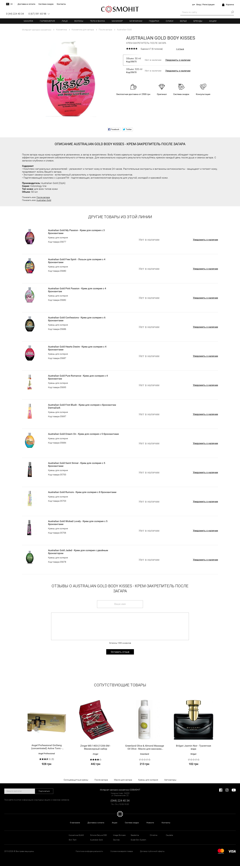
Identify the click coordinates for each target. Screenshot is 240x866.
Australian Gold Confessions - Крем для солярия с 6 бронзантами (76, 319)
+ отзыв (180, 49)
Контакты (166, 823)
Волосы (78, 21)
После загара (43, 197)
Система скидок (132, 823)
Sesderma (135, 835)
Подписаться (44, 791)
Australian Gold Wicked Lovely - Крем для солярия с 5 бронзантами (77, 522)
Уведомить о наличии (177, 59)
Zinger (95, 754)
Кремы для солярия (58, 237)
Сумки (169, 21)
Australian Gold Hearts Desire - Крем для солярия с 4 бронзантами (77, 348)
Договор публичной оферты (152, 851)
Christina (153, 835)
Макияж (28, 21)
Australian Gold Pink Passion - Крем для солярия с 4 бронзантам (77, 290)
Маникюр (117, 21)
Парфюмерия (47, 21)
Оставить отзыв (120, 651)
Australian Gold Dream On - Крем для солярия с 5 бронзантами (83, 434)
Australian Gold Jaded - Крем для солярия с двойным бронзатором (78, 552)
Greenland (144, 754)
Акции (212, 21)
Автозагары (170, 780)
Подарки (154, 21)
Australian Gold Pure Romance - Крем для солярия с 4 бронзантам (78, 377)
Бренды (197, 21)
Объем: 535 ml (134, 71)
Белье (183, 21)
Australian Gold (43, 200)
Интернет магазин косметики (36, 29)
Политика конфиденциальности (89, 851)
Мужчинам (135, 21)
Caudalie (169, 835)
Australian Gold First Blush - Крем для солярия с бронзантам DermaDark (82, 406)
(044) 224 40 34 (120, 800)
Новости (150, 823)
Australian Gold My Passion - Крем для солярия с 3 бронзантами (76, 231)
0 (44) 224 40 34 (15, 13)
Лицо (65, 21)
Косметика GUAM (76, 835)
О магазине (75, 823)
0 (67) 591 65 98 (37, 13)
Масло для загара (123, 780)
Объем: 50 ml (134, 60)
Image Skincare (119, 835)
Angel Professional (46, 753)
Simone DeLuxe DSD (98, 835)
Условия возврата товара (121, 851)
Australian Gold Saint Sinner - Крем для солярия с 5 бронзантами (76, 464)
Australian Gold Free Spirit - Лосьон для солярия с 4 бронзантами (76, 261)
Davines (116, 840)
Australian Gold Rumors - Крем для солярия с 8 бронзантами (82, 492)
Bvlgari (193, 754)
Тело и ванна (97, 21)
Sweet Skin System (138, 840)
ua (11, 4)
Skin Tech (73, 840)
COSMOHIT (120, 9)
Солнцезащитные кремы (76, 780)
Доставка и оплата (96, 823)
